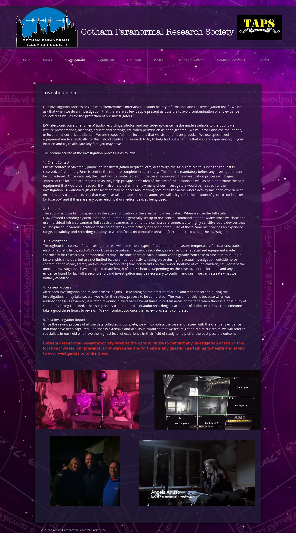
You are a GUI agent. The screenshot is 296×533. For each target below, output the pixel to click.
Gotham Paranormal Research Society (157, 32)
